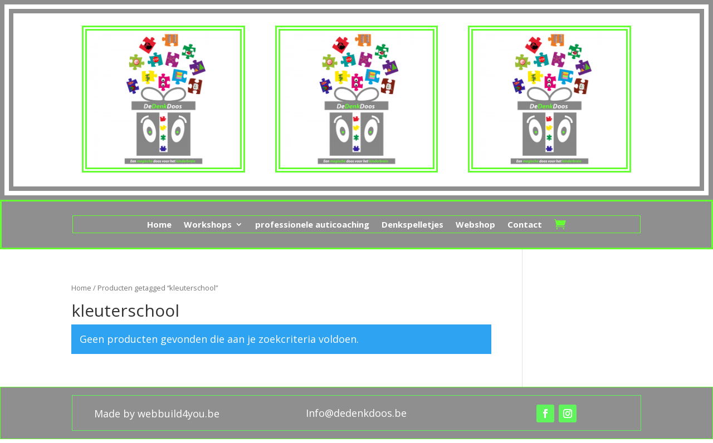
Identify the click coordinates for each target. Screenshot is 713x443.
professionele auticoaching (312, 225)
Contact (524, 225)
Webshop (475, 225)
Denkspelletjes (412, 225)
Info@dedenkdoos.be (356, 413)
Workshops (208, 225)
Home (159, 225)
